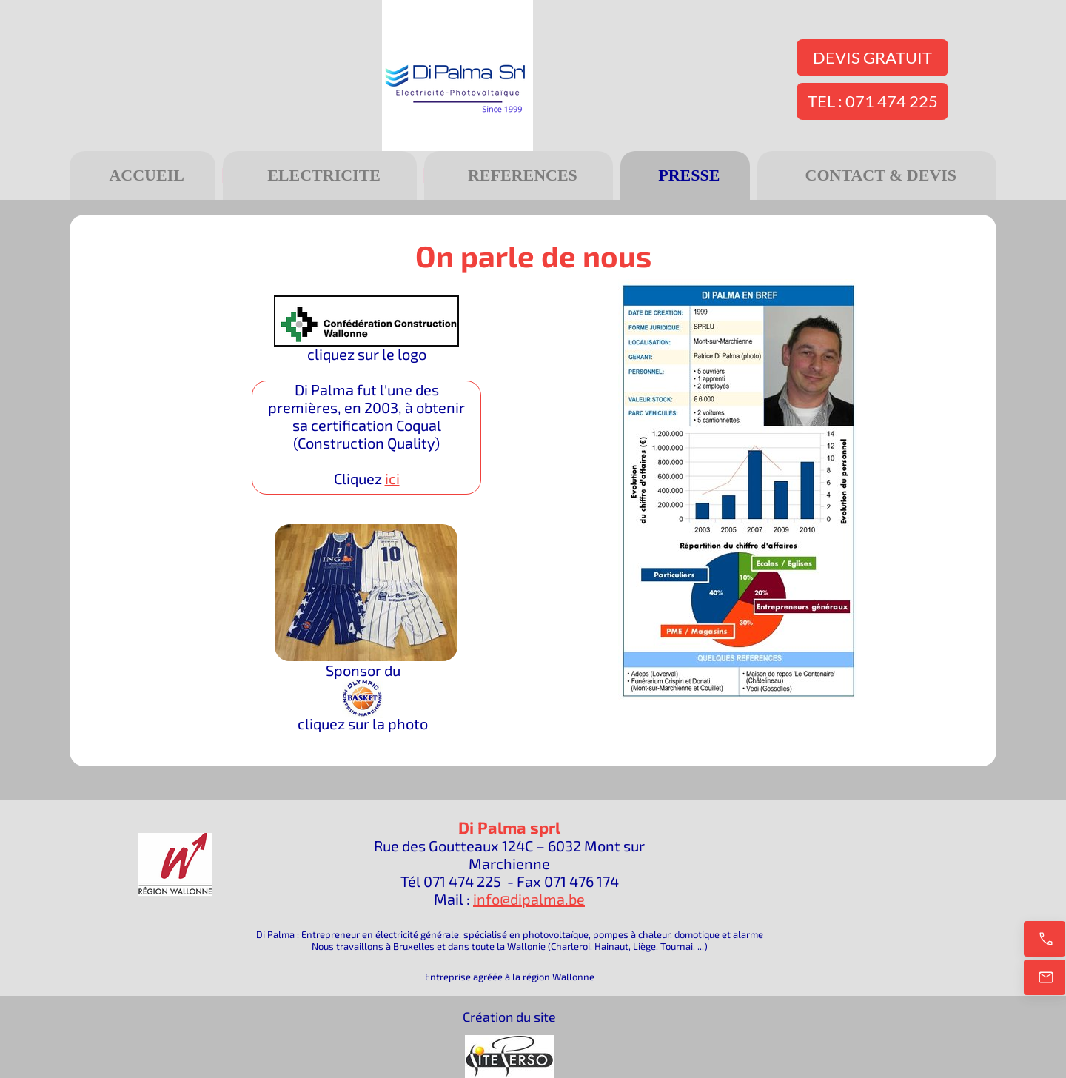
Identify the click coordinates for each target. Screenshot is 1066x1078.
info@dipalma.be (529, 899)
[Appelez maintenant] (1044, 939)
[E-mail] (1044, 977)
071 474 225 (462, 881)
